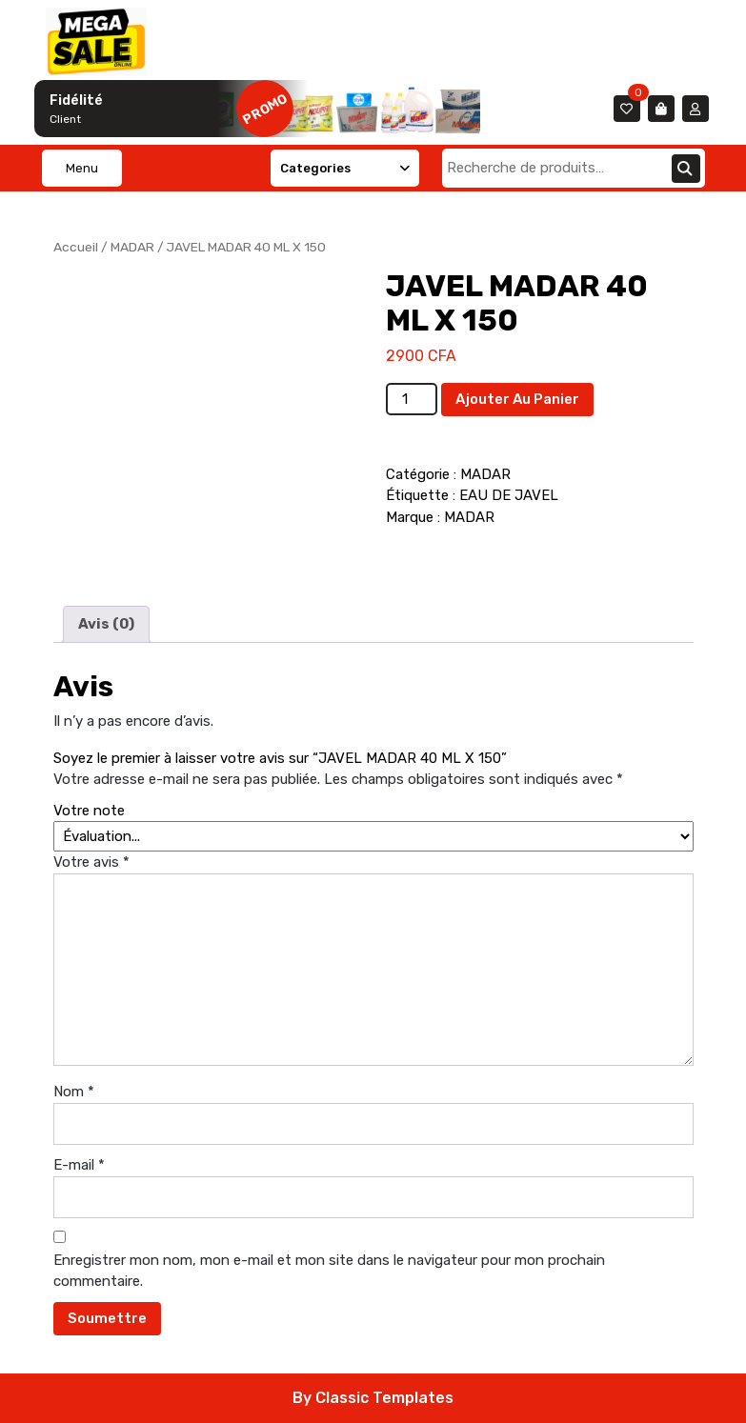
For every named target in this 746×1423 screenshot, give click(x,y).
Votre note (89, 810)
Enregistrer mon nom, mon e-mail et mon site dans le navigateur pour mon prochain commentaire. (329, 1271)
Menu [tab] (82, 168)
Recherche (685, 168)
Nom (73, 1091)
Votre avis (91, 862)
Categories (345, 168)
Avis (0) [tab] (106, 623)
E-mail (79, 1164)
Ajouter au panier (517, 399)
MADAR (132, 246)
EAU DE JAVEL (508, 495)
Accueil (75, 246)
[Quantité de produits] (411, 399)
